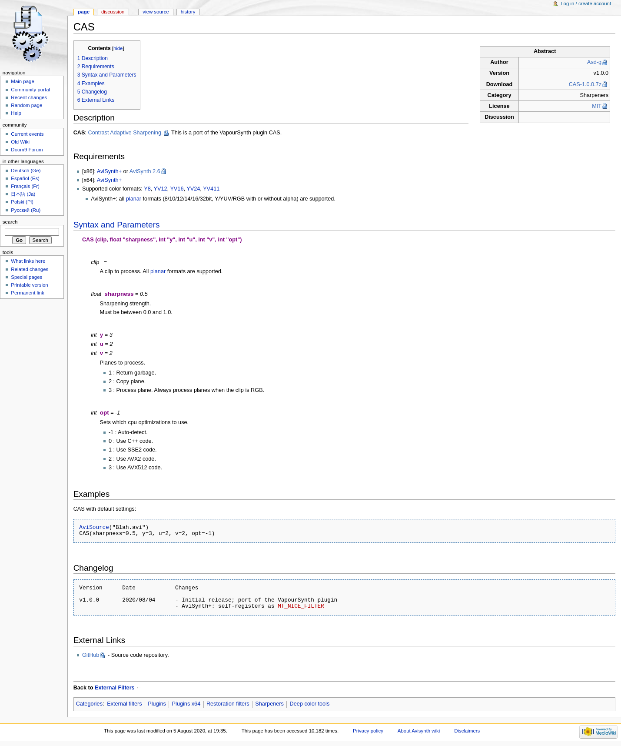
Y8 (147, 189)
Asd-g (594, 62)
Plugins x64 (186, 704)
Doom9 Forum (27, 149)
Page (84, 11)
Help (16, 113)
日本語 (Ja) (23, 194)
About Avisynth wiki (419, 730)
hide (118, 48)
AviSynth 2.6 (145, 171)
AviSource (94, 527)
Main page (22, 81)
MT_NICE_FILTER (302, 606)
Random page (26, 105)
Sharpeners (269, 704)
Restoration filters (227, 704)
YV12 (160, 189)
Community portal (30, 89)
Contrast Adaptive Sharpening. (125, 133)
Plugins (157, 704)
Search (10, 221)
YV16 (176, 189)
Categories (89, 704)
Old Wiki (20, 141)
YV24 (193, 189)
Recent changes (29, 97)
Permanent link (27, 292)
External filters (124, 704)
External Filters (115, 688)
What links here (28, 261)
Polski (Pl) (22, 201)
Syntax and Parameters (116, 224)
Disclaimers (467, 730)
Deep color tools (310, 704)
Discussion (112, 11)
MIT (596, 106)
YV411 (211, 189)
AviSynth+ (109, 171)
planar (133, 199)
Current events (27, 134)
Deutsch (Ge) (25, 170)
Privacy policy (368, 730)
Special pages (26, 277)
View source (156, 11)
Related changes (29, 269)
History (188, 11)
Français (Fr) (25, 186)
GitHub (91, 655)
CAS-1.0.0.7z (585, 84)
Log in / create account (586, 3)
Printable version (29, 285)
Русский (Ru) (25, 210)
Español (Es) (25, 178)
